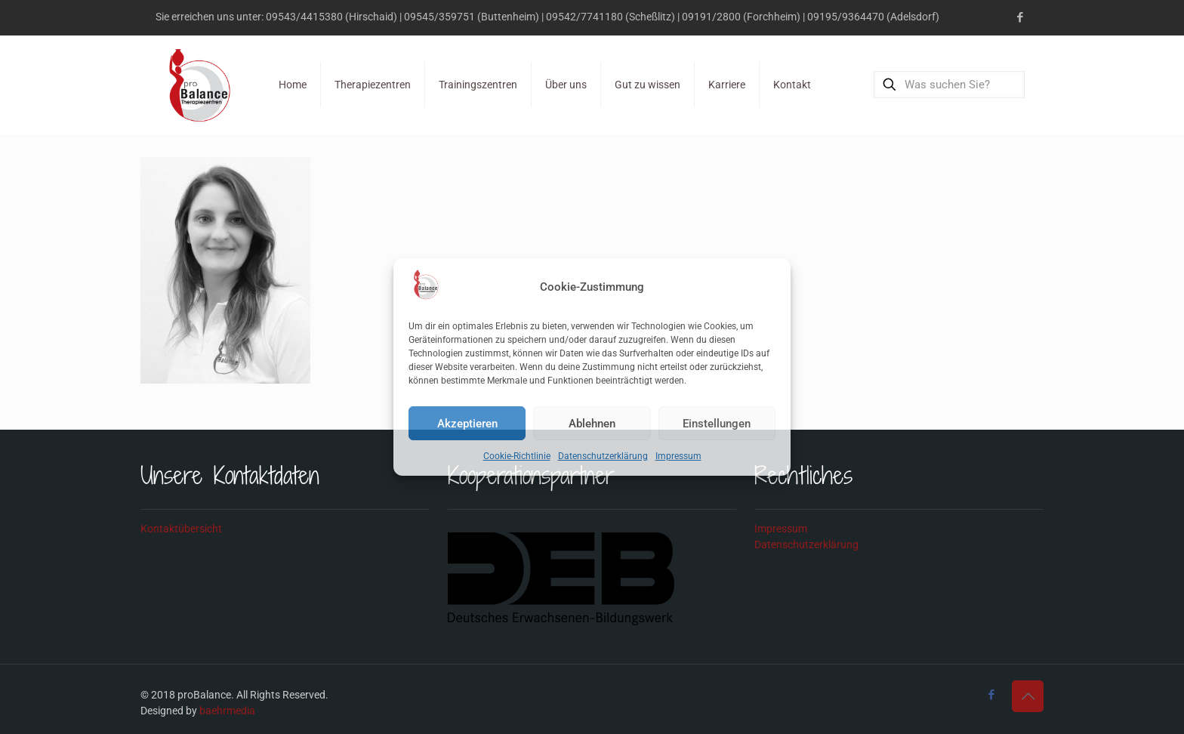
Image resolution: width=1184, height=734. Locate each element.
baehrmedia (227, 711)
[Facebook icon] (1019, 17)
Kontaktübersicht (181, 529)
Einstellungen (717, 423)
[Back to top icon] (1028, 696)
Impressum (678, 456)
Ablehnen (592, 423)
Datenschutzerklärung (603, 456)
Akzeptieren (467, 423)
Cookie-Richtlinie (516, 456)
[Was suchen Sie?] (949, 84)
